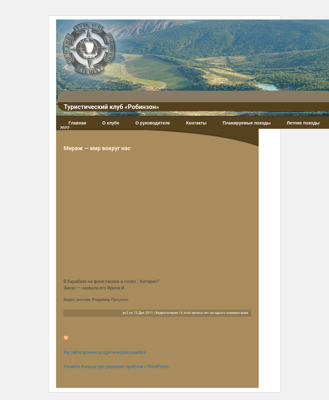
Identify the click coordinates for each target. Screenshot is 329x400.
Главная (77, 122)
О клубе (110, 122)
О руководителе (152, 122)
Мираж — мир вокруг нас (97, 148)
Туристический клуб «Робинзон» (111, 107)
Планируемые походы (247, 122)
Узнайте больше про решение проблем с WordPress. (116, 366)
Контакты (196, 122)
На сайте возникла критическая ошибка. (105, 352)
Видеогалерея (167, 313)
